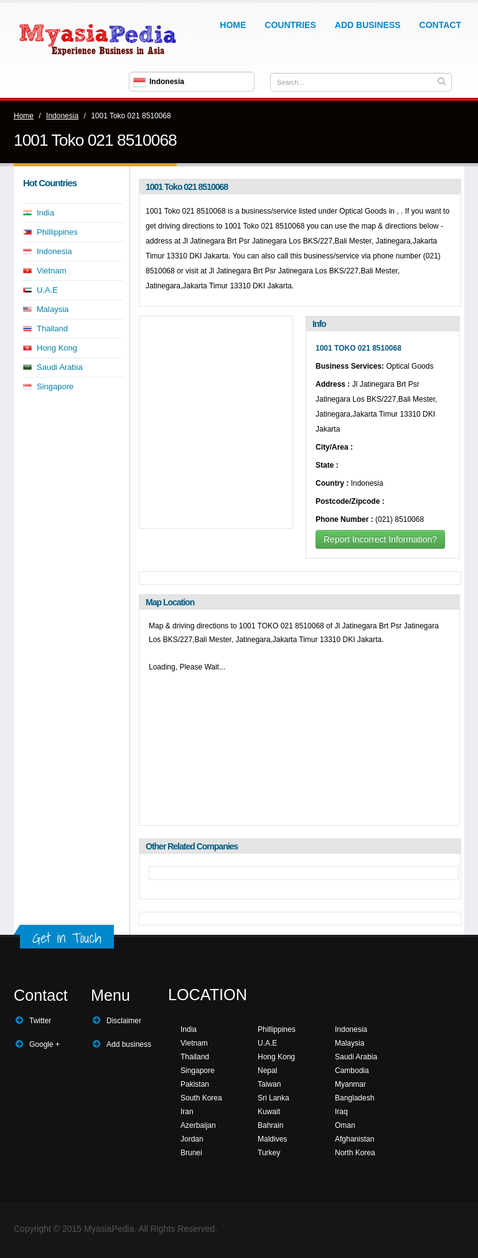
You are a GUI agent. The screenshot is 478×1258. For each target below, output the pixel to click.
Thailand (52, 328)
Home (233, 25)
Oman (345, 1125)
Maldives (272, 1139)
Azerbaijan (198, 1125)
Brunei (191, 1152)
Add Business (368, 25)
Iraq (341, 1111)
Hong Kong (57, 347)
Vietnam (51, 270)
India (45, 212)
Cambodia (352, 1070)
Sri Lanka (273, 1098)
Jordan (192, 1139)
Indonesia (62, 115)
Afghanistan (354, 1139)
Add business (128, 1044)
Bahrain (270, 1125)
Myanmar (350, 1084)
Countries (290, 25)
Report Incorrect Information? (380, 539)
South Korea (201, 1098)
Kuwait (269, 1111)
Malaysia (52, 309)
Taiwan (269, 1084)
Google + (44, 1044)
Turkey (269, 1152)
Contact (440, 25)
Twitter (40, 1020)
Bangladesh (354, 1098)
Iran (187, 1111)
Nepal (267, 1070)
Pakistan (194, 1084)
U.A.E (47, 290)
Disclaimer (123, 1020)
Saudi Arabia (60, 367)
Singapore (55, 386)
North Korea (355, 1152)
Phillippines (57, 232)
